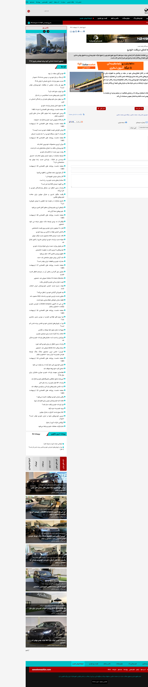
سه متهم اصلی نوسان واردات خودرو (26, 105)
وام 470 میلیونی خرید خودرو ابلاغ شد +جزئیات (23, 120)
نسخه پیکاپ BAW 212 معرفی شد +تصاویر (24, 348)
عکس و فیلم (89, 18)
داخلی (135, 32)
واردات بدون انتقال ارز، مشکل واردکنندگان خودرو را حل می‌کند (21, 189)
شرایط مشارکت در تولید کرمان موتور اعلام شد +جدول (21, 156)
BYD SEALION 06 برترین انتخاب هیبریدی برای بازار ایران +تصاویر (22, 609)
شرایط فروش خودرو (61, 18)
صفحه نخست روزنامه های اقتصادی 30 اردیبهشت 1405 (21, 139)
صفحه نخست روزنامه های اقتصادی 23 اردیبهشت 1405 (21, 392)
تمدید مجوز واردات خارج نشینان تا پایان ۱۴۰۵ (23, 81)
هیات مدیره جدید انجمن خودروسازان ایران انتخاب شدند (21, 287)
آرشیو (25, 2)
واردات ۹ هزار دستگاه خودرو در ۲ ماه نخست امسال (22, 134)
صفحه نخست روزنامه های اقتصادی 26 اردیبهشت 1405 (21, 312)
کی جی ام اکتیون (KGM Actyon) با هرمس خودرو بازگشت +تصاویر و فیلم (21, 305)
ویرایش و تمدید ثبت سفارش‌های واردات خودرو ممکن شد (21, 339)
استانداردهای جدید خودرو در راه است (26, 180)
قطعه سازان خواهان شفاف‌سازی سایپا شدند (24, 300)
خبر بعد (113, 108)
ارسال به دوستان (116, 122)
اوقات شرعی (45, 2)
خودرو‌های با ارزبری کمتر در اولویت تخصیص (24, 250)
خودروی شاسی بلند (117, 115)
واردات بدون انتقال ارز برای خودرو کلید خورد (24, 344)
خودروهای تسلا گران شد (30, 211)
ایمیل (143, 171)
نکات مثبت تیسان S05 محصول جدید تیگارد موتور (22, 236)
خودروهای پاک (112, 18)
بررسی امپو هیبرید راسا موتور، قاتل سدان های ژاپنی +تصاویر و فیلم (21, 114)
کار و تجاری (124, 18)
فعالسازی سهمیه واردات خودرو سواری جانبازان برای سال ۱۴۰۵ (21, 374)
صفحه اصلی (142, 18)
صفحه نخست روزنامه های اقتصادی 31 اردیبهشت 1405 (21, 125)
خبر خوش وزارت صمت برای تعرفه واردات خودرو (22, 246)
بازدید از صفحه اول (138, 122)
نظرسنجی (19, 2)
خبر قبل (75, 108)
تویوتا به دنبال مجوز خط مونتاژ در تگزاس (25, 330)
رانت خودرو (126, 115)
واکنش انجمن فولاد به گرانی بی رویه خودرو (24, 232)
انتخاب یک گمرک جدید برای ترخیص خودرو (24, 333)
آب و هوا (31, 2)
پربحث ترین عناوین (30, 434)
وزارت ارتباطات (133, 115)
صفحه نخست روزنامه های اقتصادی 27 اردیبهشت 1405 (21, 266)
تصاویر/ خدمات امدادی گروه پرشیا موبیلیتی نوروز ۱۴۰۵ (20, 61)
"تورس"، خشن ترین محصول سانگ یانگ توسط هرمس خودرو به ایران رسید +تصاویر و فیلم (21, 353)
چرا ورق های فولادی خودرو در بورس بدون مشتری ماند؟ (21, 318)
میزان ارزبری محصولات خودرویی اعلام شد (24, 144)
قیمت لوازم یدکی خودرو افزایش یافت (26, 282)
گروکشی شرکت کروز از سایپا (29, 422)
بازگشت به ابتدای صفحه (49, 114)
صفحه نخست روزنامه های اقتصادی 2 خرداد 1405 (22, 109)
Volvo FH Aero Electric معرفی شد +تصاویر (23, 278)
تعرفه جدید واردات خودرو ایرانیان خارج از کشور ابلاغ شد (21, 241)
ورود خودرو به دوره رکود (30, 408)
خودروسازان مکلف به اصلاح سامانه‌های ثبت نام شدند (21, 148)
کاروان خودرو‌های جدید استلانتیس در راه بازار (23, 95)
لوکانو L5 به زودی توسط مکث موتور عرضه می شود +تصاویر (21, 223)
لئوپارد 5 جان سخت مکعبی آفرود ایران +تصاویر (24, 587)
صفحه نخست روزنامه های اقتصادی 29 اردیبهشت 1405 (21, 167)
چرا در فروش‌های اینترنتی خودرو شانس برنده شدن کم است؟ (21, 325)
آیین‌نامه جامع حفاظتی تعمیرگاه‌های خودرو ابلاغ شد (22, 379)
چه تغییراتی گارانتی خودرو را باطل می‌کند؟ (24, 292)
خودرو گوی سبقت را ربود (30, 73)
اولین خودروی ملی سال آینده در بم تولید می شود (22, 365)
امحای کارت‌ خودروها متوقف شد (28, 368)
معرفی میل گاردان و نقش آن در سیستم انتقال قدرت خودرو (21, 273)
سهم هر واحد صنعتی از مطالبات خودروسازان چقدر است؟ (21, 86)
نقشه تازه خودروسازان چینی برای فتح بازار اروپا (23, 400)
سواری (133, 18)
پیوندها (12, 2)
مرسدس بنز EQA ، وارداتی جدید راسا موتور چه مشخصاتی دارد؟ (21, 161)
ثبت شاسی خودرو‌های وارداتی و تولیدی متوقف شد (22, 386)
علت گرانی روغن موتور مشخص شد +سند (25, 257)
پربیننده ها (10, 434)
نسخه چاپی (97, 122)
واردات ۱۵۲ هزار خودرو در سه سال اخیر (26, 382)
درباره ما (37, 2)
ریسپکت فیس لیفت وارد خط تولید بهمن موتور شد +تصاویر (23, 641)
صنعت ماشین (134, 73)
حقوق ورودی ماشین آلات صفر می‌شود (26, 253)
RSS (1, 2)
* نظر (143, 175)
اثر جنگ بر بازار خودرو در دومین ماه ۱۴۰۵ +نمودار (22, 77)
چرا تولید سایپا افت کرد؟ (30, 91)
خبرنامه (89, 669)
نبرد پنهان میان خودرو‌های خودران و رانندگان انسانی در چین (21, 100)
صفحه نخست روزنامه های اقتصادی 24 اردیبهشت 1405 (21, 359)
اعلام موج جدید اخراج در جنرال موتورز (26, 412)
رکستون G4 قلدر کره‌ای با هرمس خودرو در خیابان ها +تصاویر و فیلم (22, 561)
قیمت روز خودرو (76, 18)
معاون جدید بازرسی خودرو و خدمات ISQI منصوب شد (21, 296)
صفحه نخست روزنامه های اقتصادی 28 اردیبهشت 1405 (21, 216)
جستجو (6, 2)
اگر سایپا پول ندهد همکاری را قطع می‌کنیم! (24, 172)
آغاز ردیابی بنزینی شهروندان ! (29, 176)
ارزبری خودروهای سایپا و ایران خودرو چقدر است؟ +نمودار (21, 417)
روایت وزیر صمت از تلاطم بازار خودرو (26, 152)
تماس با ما (53, 2)
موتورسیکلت (100, 18)
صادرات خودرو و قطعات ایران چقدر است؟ (24, 261)
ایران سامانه (70, 682)
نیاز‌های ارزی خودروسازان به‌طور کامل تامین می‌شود (22, 207)
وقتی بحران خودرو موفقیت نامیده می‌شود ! (24, 397)
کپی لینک (108, 128)
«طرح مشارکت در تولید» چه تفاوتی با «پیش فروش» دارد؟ (21, 202)
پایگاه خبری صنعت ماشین (97, 115)
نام (143, 167)
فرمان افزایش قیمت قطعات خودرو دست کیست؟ (22, 130)
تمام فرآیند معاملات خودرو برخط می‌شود (25, 426)
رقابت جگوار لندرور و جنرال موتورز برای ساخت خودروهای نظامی (21, 196)
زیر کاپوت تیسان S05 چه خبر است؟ (26, 184)
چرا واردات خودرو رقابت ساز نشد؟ (27, 404)
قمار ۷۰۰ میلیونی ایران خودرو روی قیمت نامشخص (22, 228)
